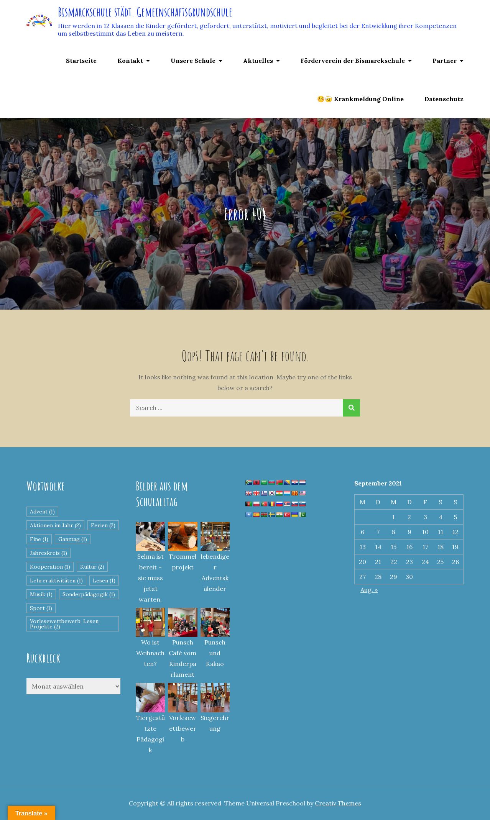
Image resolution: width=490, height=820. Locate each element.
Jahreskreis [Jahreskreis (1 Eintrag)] (48, 552)
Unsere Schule (193, 60)
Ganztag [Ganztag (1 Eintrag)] (72, 539)
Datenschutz (444, 99)
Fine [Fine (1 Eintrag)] (39, 539)
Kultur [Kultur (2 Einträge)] (92, 566)
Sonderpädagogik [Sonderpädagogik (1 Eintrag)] (88, 594)
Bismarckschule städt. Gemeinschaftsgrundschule (145, 12)
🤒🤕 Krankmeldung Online (360, 99)
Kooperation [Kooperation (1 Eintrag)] (50, 566)
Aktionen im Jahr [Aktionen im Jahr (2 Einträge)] (55, 525)
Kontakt (130, 60)
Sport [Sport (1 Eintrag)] (41, 608)
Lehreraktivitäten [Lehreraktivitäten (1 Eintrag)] (56, 580)
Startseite (81, 60)
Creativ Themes (338, 803)
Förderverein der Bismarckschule (353, 60)
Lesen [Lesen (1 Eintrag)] (104, 580)
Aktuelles (258, 60)
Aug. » (369, 590)
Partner (444, 60)
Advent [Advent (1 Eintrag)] (42, 511)
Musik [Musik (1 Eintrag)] (41, 594)
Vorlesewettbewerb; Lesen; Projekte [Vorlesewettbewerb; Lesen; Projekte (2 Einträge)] (65, 624)
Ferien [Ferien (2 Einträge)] (103, 525)
